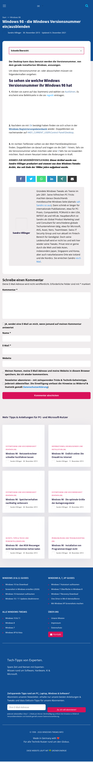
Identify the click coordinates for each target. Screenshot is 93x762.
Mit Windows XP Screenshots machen (67, 604)
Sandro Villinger (14, 32)
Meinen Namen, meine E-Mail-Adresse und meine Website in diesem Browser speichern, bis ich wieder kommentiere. (47, 372)
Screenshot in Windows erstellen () (22, 589)
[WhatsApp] (41, 179)
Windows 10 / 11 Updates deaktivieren (22, 599)
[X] (31, 179)
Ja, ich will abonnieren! (66, 708)
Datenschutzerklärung (35, 387)
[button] (55, 635)
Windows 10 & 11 (12, 618)
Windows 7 (10, 628)
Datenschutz (56, 628)
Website (6, 358)
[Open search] (87, 5)
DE (38, 6)
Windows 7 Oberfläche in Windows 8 (67, 589)
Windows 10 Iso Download (16, 585)
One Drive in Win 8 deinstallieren (65, 599)
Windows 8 (10, 623)
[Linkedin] (51, 179)
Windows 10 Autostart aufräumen (20, 594)
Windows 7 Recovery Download (64, 594)
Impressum (56, 623)
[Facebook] (20, 179)
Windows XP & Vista (13, 633)
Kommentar (9, 289)
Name (6, 332)
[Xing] (61, 179)
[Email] (72, 179)
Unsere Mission (57, 618)
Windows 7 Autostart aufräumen (65, 585)
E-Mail (6, 345)
